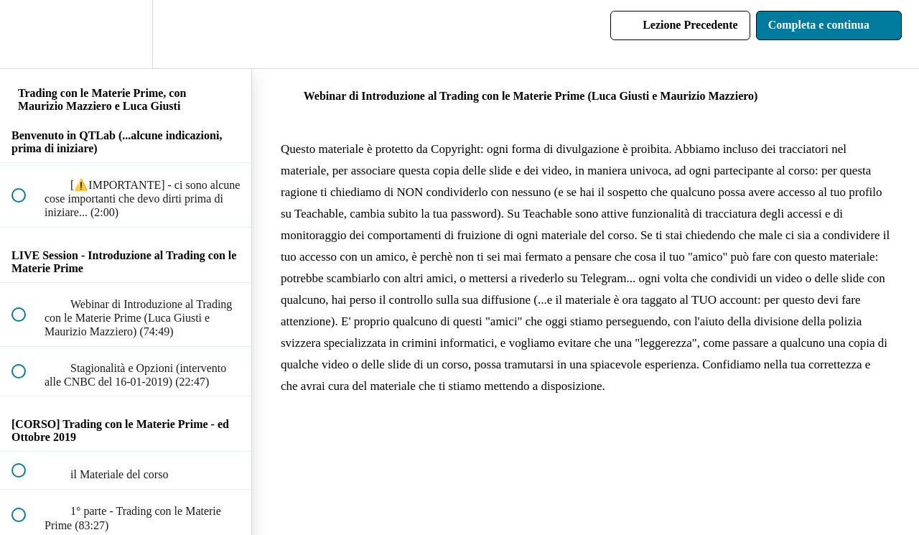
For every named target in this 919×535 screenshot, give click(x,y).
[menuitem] (125, 34)
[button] (26, 34)
